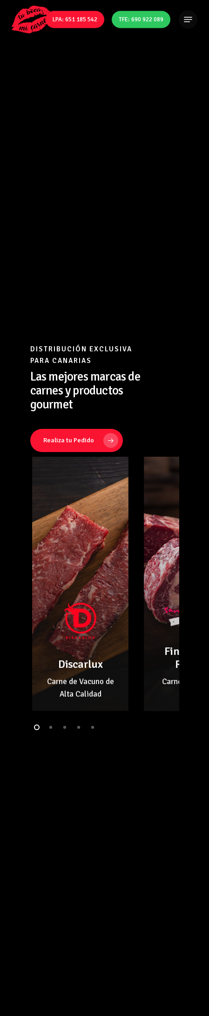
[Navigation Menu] (188, 19)
